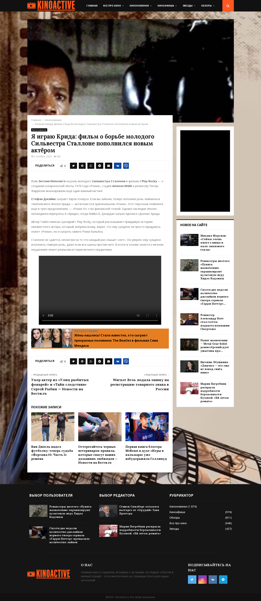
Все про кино (112, 5)
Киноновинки (139, 5)
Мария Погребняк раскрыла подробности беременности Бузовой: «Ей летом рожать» (214, 392)
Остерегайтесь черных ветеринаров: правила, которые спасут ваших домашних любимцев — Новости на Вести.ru (98, 454)
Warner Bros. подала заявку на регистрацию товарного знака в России (139, 384)
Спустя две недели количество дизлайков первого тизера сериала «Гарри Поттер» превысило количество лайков (69, 535)
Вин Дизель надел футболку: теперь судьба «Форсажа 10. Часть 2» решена (52, 452)
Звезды (188, 5)
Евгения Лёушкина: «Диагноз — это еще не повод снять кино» (214, 367)
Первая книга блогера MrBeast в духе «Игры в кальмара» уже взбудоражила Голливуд (146, 452)
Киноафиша (166, 5)
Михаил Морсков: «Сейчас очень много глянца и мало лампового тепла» (213, 242)
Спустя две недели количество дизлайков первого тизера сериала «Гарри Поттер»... (214, 296)
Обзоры (206, 5)
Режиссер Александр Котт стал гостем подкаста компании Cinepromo (214, 322)
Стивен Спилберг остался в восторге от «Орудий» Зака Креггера (139, 510)
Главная (92, 5)
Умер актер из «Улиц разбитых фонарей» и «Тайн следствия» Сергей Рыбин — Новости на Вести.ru (60, 387)
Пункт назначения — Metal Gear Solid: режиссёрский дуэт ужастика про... (214, 346)
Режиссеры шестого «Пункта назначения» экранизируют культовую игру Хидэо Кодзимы (215, 269)
